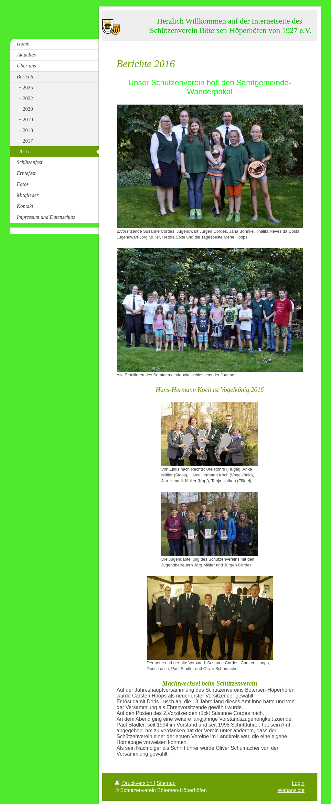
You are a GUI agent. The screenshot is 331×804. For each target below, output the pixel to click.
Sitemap (166, 783)
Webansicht (291, 790)
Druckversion (134, 783)
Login (298, 783)
